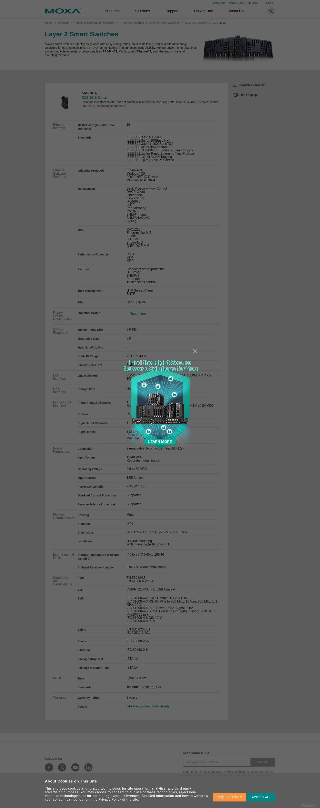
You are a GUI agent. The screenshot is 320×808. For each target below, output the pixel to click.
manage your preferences (119, 796)
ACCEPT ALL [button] (261, 797)
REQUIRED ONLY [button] (229, 797)
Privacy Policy (110, 799)
